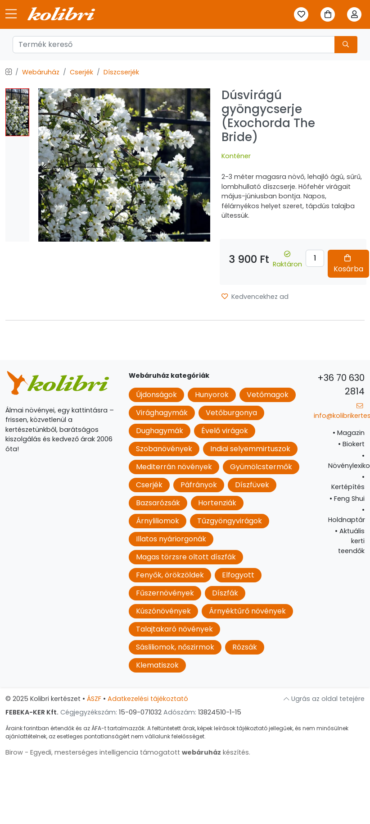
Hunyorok (212, 394)
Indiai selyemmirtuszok (250, 449)
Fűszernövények (165, 593)
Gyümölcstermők (261, 467)
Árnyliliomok (157, 521)
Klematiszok (157, 665)
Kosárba (348, 264)
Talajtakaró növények (174, 629)
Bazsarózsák (158, 503)
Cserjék (81, 72)
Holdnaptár (346, 514)
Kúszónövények (163, 611)
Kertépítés (348, 481)
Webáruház (40, 72)
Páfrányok (198, 485)
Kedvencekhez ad (255, 296)
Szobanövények (164, 449)
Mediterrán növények (174, 467)
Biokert (351, 444)
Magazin (349, 432)
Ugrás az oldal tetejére (324, 698)
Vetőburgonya (231, 412)
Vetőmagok (268, 394)
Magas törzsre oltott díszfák (186, 557)
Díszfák (225, 593)
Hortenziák (217, 503)
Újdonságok (156, 394)
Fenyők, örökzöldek (170, 575)
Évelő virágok (224, 431)
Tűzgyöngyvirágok (229, 521)
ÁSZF (94, 698)
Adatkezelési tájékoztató (148, 698)
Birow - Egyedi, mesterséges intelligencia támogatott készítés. (127, 752)
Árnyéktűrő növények (247, 611)
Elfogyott (238, 575)
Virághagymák (162, 412)
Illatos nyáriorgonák (171, 539)
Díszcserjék (121, 72)
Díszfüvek (252, 485)
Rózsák (244, 647)
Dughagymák (159, 431)
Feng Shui (347, 498)
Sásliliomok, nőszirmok (175, 647)
